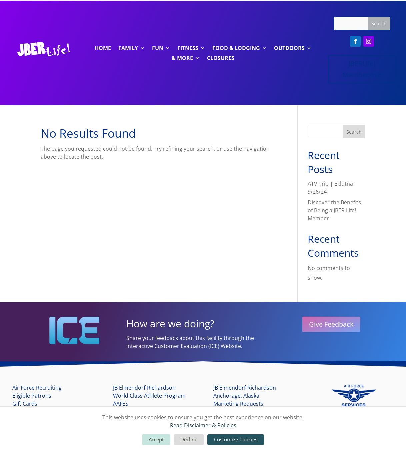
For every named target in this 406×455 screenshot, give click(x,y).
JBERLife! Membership (362, 69)
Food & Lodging (236, 49)
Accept (156, 439)
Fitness (187, 49)
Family (128, 49)
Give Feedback (331, 324)
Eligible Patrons (31, 395)
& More (182, 59)
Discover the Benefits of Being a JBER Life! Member (334, 210)
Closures (220, 59)
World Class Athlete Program (149, 395)
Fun (157, 49)
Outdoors (289, 49)
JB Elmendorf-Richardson (144, 387)
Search (354, 132)
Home (103, 49)
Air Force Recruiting (37, 387)
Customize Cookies (235, 439)
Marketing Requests (238, 403)
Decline (188, 439)
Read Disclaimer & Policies (203, 425)
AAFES (120, 403)
